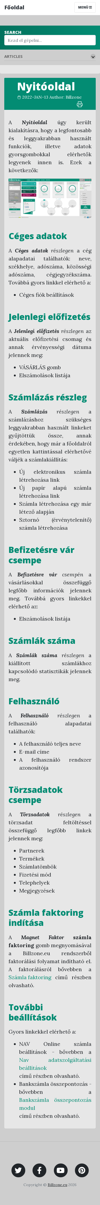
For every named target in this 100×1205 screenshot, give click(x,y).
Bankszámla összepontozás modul (55, 1103)
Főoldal (14, 7)
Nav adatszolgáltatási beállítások (55, 1064)
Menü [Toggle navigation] (85, 7)
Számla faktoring (30, 977)
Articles (13, 56)
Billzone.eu (57, 1184)
